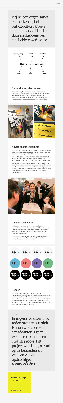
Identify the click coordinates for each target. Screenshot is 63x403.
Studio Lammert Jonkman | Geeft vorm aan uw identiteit (5, 4)
